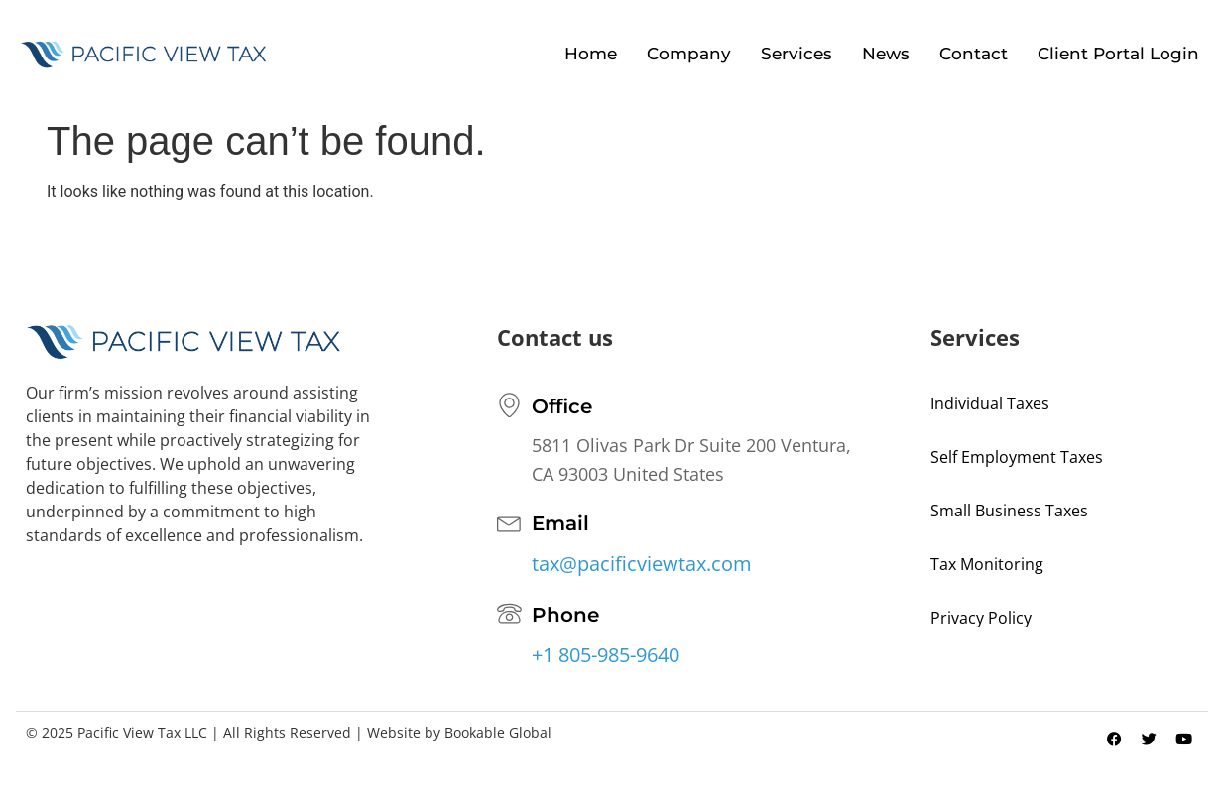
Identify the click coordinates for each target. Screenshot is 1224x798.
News (886, 53)
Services (796, 53)
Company (689, 53)
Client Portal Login (1118, 53)
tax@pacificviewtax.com (642, 563)
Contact (973, 53)
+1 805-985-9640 (605, 654)
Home (590, 53)
